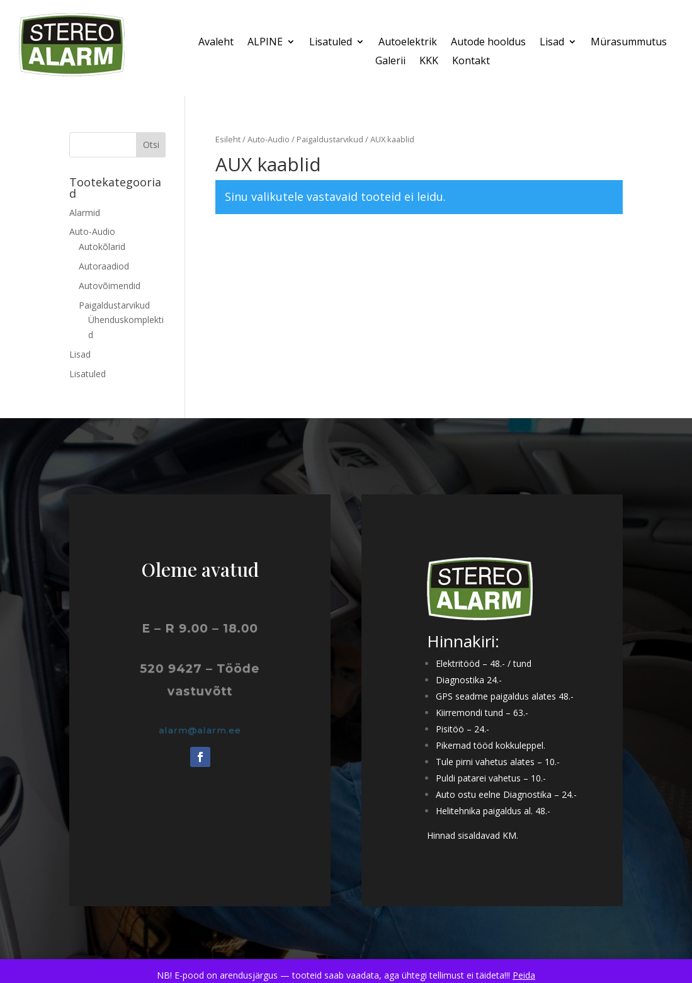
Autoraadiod (104, 266)
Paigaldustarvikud (330, 139)
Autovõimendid (109, 286)
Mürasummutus (629, 42)
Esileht (228, 139)
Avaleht (216, 42)
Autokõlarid (102, 247)
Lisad (552, 42)
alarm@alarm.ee (200, 730)
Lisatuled (330, 42)
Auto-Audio (268, 139)
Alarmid (84, 213)
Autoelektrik (407, 42)
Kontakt (471, 61)
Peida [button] (524, 975)
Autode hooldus (488, 42)
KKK (428, 61)
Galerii (390, 61)
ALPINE (265, 42)
